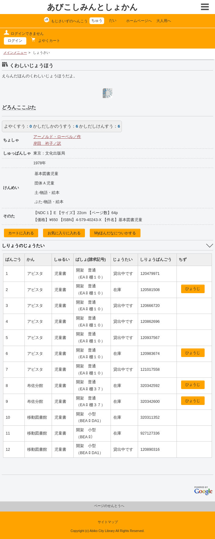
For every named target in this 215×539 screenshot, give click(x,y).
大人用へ (163, 21)
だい (112, 20)
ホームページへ (139, 21)
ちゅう (96, 20)
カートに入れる (21, 233)
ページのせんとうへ (109, 506)
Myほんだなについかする (115, 233)
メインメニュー (15, 52)
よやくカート (48, 40)
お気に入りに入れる (64, 233)
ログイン (15, 40)
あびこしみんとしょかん (92, 7)
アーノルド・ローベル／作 (57, 137)
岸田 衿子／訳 (47, 143)
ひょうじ (192, 288)
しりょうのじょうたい (23, 245)
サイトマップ (108, 522)
